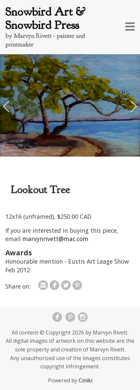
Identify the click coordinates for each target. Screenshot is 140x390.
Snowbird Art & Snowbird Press (45, 18)
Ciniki (85, 380)
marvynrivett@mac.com (55, 239)
